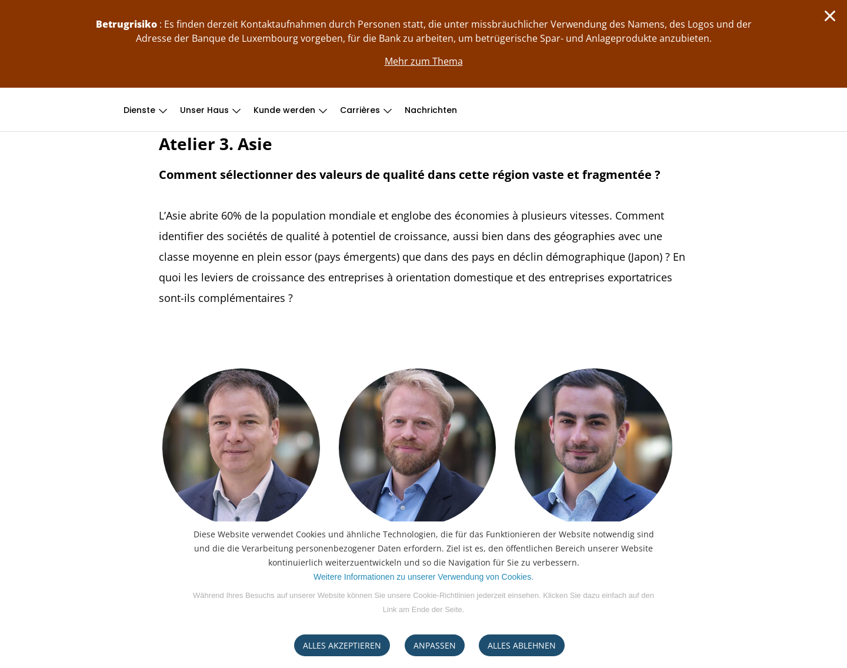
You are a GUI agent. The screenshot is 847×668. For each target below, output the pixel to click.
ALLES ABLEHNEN (522, 645)
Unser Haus (204, 110)
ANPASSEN (435, 645)
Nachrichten (431, 110)
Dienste (139, 110)
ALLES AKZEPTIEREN (342, 645)
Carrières (360, 110)
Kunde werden (284, 110)
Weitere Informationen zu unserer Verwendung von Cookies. (423, 576)
